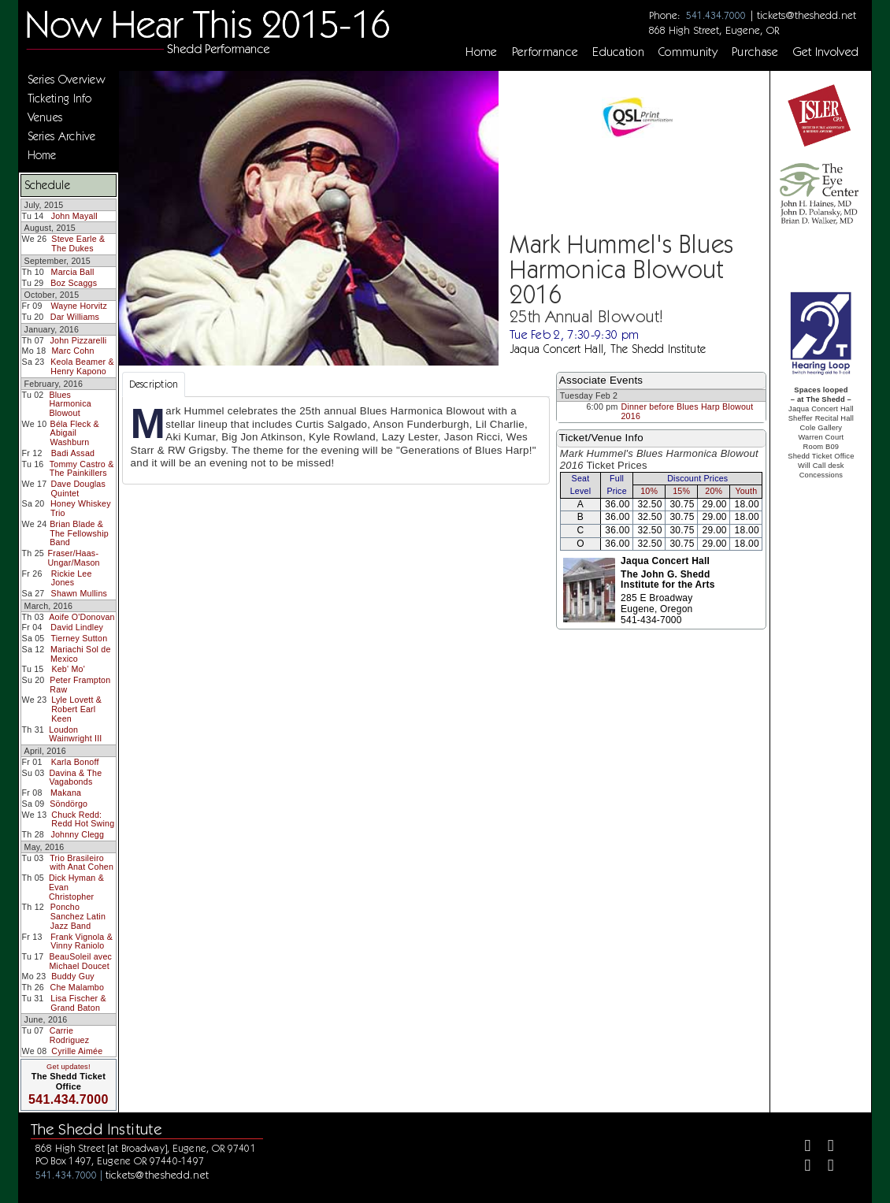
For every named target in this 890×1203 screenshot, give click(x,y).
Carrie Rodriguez (70, 1035)
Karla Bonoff (75, 762)
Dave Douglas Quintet (78, 488)
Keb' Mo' (68, 669)
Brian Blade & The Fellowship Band (79, 533)
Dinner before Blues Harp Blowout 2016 (687, 411)
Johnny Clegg (77, 834)
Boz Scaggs (73, 283)
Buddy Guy (73, 976)
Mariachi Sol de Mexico (80, 653)
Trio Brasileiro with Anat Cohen (81, 862)
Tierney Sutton (78, 638)
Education (618, 52)
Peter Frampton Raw (80, 684)
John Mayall (74, 216)
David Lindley (76, 627)
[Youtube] (824, 1167)
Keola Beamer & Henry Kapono (82, 366)
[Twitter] (824, 1147)
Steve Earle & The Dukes (78, 243)
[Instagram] (801, 1167)
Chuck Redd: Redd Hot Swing (82, 819)
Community (688, 52)
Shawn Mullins (79, 593)
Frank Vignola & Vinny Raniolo (81, 941)
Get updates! (68, 1067)
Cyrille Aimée (76, 1051)
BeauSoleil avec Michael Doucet (80, 961)
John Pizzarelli (78, 340)
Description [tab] (154, 384)
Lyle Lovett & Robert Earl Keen (76, 708)
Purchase (755, 52)
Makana (65, 792)
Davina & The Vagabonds (75, 777)
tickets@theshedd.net (806, 15)
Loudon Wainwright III (75, 734)
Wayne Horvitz (78, 305)
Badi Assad (73, 453)
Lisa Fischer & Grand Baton (78, 1002)
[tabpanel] (336, 440)
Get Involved (826, 52)
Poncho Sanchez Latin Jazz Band (78, 916)
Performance (545, 52)
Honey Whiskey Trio (80, 508)
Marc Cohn (73, 350)
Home (481, 52)
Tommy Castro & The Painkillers (82, 468)
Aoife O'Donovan (81, 617)
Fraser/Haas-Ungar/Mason (73, 557)
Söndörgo (68, 803)
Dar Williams (74, 316)
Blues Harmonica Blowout (70, 404)
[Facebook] (801, 1147)
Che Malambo (77, 987)
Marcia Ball (73, 272)
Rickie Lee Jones (71, 578)
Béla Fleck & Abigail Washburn (74, 433)
